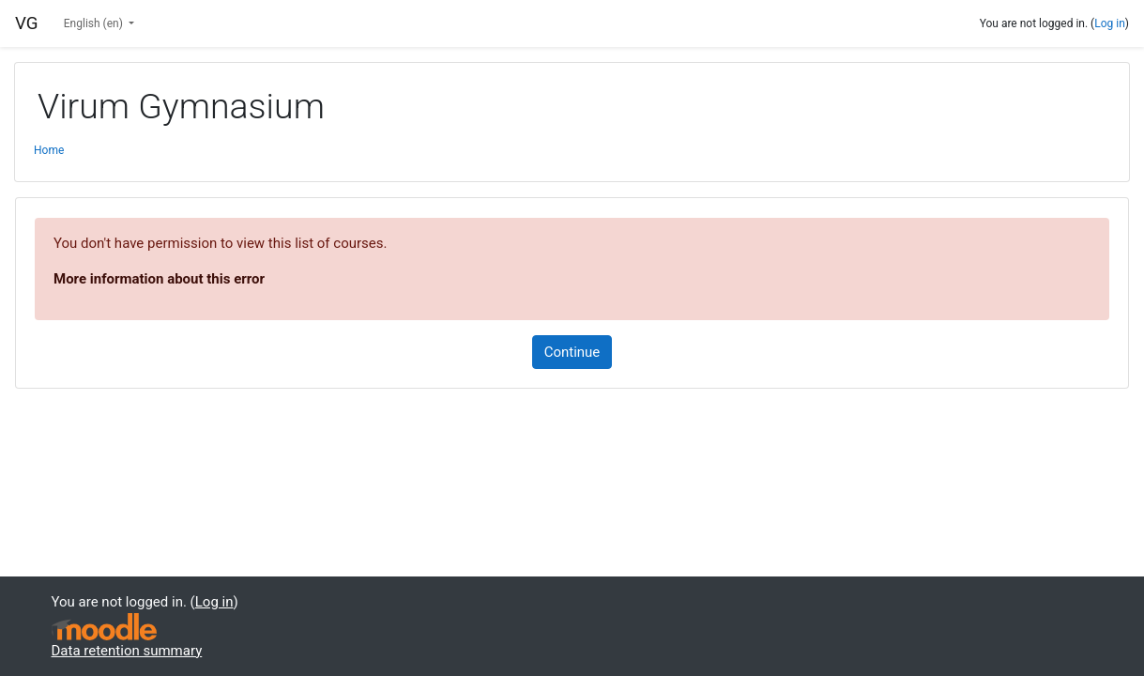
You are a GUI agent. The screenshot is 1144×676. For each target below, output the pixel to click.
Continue (572, 352)
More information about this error (159, 278)
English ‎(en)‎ (95, 23)
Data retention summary (127, 650)
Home (49, 150)
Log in (1109, 23)
